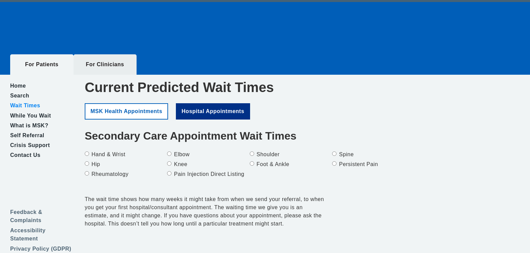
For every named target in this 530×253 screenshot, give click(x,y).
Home (18, 86)
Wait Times (25, 105)
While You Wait (30, 116)
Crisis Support (30, 145)
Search (19, 95)
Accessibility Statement (27, 234)
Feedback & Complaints (26, 216)
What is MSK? (29, 125)
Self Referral (27, 135)
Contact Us (25, 155)
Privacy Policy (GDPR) (40, 249)
